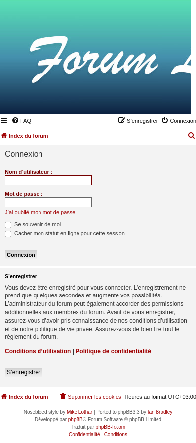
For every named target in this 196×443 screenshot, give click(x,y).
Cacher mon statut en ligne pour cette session (65, 233)
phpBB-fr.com (111, 427)
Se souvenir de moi (33, 224)
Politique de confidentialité (113, 351)
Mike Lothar (79, 412)
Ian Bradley (160, 412)
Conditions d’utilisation (38, 351)
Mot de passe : (23, 194)
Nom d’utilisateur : (29, 172)
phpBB (75, 419)
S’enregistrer (23, 372)
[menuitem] (21, 121)
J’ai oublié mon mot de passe (40, 212)
